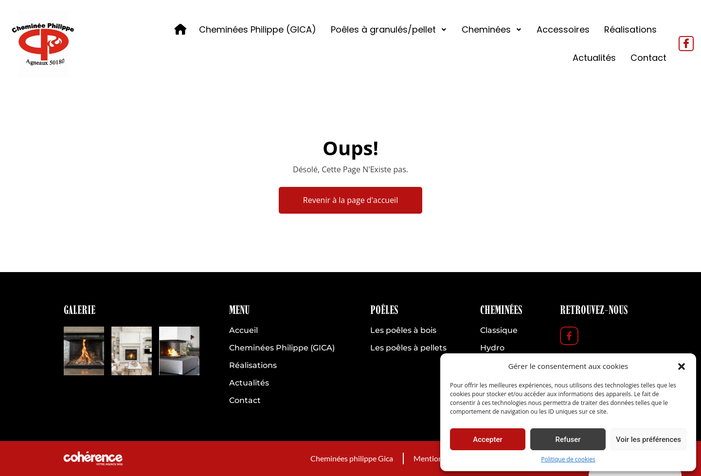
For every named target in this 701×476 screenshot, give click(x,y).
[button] (681, 366)
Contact (648, 58)
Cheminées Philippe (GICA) (257, 29)
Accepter (487, 439)
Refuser (567, 439)
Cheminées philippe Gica (351, 458)
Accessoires (563, 29)
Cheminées (492, 29)
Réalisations (630, 29)
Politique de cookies (568, 459)
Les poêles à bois (403, 330)
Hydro (492, 347)
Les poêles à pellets (408, 347)
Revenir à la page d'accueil (350, 200)
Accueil (176, 29)
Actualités (594, 58)
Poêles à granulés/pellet (389, 29)
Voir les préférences (648, 439)
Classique (499, 330)
